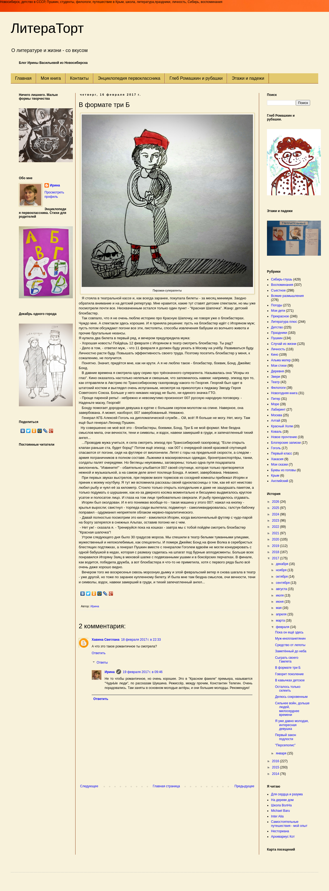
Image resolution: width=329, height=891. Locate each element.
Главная (23, 78)
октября (282, 576)
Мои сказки (279, 464)
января (281, 753)
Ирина (110, 672)
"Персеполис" (285, 745)
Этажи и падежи (248, 78)
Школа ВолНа (281, 805)
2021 (276, 533)
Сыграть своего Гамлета (286, 659)
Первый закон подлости (285, 737)
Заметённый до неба (290, 651)
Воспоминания (282, 285)
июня (280, 602)
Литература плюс (284, 322)
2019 (276, 546)
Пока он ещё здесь (289, 632)
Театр (275, 382)
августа (282, 589)
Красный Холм (282, 426)
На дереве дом (282, 800)
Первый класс (281, 453)
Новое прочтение (284, 437)
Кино (274, 354)
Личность (278, 349)
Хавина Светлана (105, 640)
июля (280, 595)
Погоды (276, 305)
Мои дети (278, 311)
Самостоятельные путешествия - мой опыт (289, 823)
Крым (275, 475)
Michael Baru (280, 811)
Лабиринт (278, 409)
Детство (277, 327)
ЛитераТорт (47, 28)
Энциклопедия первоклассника (129, 78)
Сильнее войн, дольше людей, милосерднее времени (292, 709)
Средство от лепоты (290, 645)
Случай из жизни (283, 344)
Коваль (276, 432)
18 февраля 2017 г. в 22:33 (141, 640)
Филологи (278, 388)
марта (281, 620)
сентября (283, 583)
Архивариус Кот (283, 836)
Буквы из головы (283, 470)
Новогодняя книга (284, 393)
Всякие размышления (287, 296)
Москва (276, 415)
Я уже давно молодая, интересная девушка (292, 725)
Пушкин (277, 338)
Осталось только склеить (287, 688)
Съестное (278, 290)
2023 (276, 520)
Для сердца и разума (287, 794)
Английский (279, 481)
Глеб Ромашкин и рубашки (195, 78)
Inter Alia (277, 816)
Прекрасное (280, 316)
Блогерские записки (286, 443)
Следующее (89, 786)
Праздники (279, 333)
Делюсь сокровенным (291, 697)
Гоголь (276, 448)
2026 (276, 502)
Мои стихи (279, 366)
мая (279, 608)
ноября (281, 570)
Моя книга (51, 78)
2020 (276, 539)
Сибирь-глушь (281, 279)
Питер (275, 399)
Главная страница (166, 786)
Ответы (102, 663)
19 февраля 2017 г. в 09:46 (142, 672)
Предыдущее (244, 786)
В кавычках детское (290, 680)
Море (275, 404)
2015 (276, 767)
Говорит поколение (289, 674)
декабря (282, 564)
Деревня (277, 371)
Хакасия (277, 459)
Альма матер (281, 360)
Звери (275, 377)
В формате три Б (288, 668)
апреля (281, 614)
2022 (276, 527)
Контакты (79, 78)
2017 (276, 558)
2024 (276, 514)
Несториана (280, 831)
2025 (276, 508)
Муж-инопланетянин (290, 638)
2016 (276, 761)
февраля (283, 627)
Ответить (98, 653)
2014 (276, 774)
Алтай (275, 420)
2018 (276, 552)
